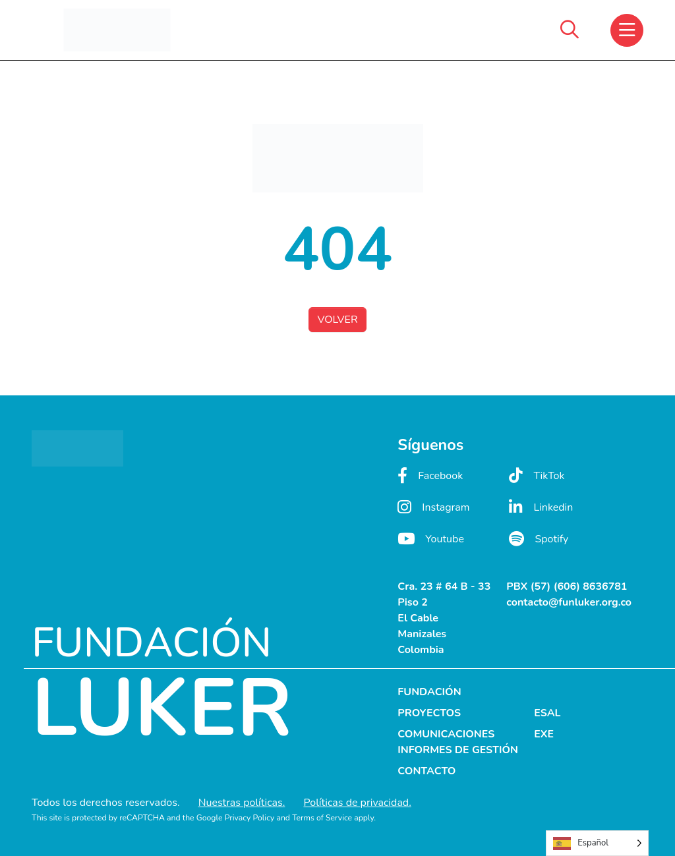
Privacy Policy (250, 818)
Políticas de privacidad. (357, 802)
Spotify (538, 538)
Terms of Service (322, 818)
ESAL (547, 713)
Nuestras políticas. (241, 802)
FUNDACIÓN (429, 692)
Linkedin (541, 507)
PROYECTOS (429, 713)
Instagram (433, 507)
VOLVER (337, 319)
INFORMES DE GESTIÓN (457, 750)
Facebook (430, 475)
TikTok (536, 475)
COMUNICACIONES (445, 734)
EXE (544, 734)
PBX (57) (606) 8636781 (566, 586)
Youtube (430, 538)
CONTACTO (426, 771)
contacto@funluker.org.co (568, 602)
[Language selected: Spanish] (597, 843)
